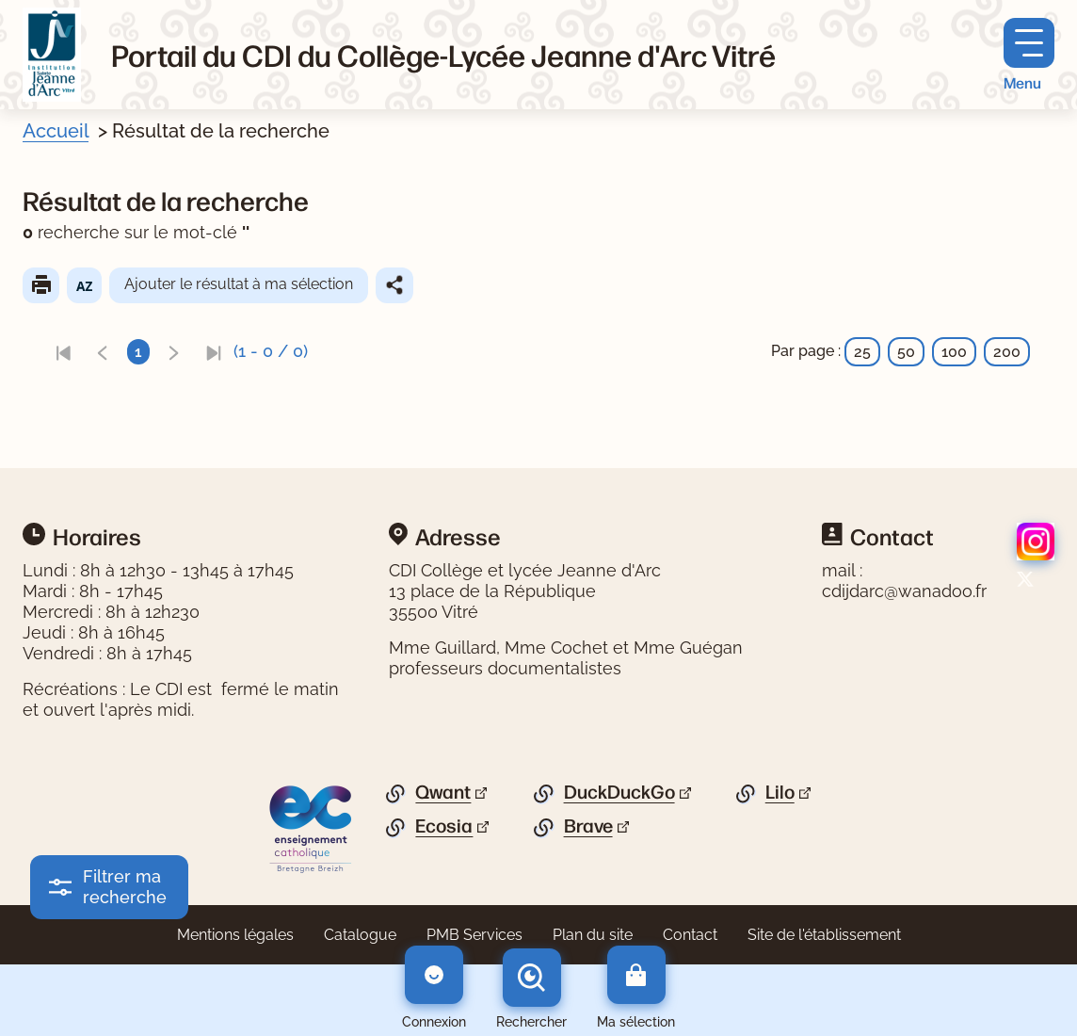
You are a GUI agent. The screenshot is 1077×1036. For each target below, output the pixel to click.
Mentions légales (235, 935)
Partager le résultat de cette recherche (394, 285)
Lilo (780, 792)
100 (954, 352)
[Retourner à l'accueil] (52, 55)
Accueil (55, 131)
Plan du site (593, 935)
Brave (588, 826)
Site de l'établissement (824, 935)
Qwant (443, 792)
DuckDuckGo (619, 792)
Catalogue (360, 935)
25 (862, 352)
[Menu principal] (1029, 55)
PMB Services (474, 935)
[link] (63, 351)
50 (906, 352)
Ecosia (444, 826)
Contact (690, 935)
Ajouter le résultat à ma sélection (238, 284)
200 (1007, 352)
